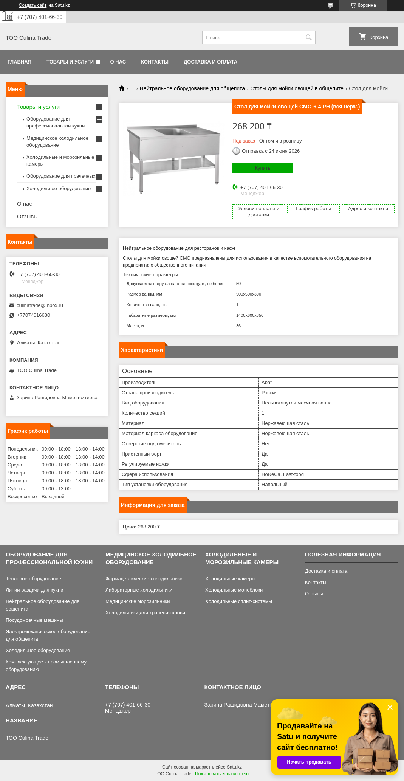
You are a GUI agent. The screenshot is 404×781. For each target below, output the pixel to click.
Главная (19, 62)
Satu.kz (234, 767)
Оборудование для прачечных (60, 176)
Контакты (155, 62)
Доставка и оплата (210, 62)
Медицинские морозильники (137, 601)
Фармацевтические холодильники (144, 578)
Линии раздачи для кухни (34, 590)
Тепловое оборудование (33, 578)
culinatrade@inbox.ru (40, 305)
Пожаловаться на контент (222, 773)
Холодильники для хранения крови (145, 612)
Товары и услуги (70, 62)
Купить (262, 168)
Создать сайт (33, 5)
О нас (118, 62)
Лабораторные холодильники (138, 590)
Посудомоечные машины (34, 620)
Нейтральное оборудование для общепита (192, 88)
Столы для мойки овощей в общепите (297, 88)
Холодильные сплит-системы (238, 601)
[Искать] (309, 37)
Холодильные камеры (230, 578)
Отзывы (27, 216)
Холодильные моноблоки (234, 590)
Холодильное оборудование (58, 188)
